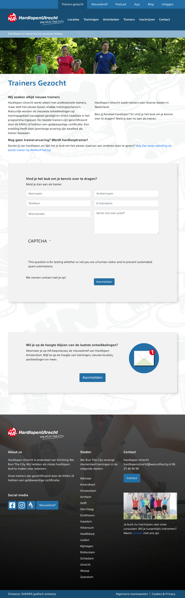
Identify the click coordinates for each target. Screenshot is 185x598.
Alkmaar (85, 478)
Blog (151, 4)
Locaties (73, 19)
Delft (83, 503)
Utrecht (85, 564)
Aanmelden (92, 377)
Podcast (120, 4)
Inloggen (167, 4)
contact (137, 533)
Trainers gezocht (72, 4)
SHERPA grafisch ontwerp (38, 594)
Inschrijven (147, 19)
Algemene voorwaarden (132, 594)
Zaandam (86, 577)
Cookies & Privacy (163, 594)
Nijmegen (86, 546)
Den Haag (87, 509)
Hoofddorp (87, 534)
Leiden (84, 540)
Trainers (129, 19)
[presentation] (55, 253)
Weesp (84, 570)
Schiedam (87, 558)
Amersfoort (87, 484)
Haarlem (86, 521)
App (137, 4)
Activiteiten (111, 19)
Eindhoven (87, 515)
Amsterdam (88, 490)
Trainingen (91, 19)
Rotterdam (87, 552)
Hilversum (87, 527)
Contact (164, 19)
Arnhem (85, 497)
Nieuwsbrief (99, 4)
